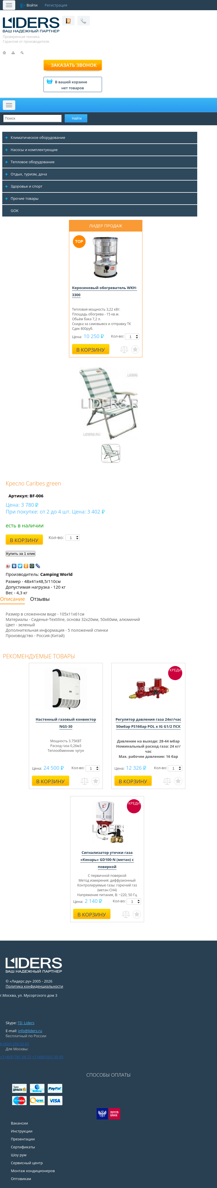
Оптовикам (21, 1178)
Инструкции (21, 1131)
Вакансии (19, 1123)
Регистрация (56, 5)
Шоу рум (18, 1154)
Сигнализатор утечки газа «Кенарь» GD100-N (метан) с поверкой (107, 859)
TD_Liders (26, 1022)
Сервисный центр (27, 1162)
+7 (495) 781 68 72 (15, 1056)
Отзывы (40, 598)
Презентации (23, 1139)
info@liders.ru (30, 1030)
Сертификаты (23, 1146)
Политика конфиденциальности (34, 986)
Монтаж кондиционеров (33, 1170)
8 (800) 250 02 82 (14, 1043)
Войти (32, 5)
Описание (12, 598)
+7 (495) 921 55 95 (47, 1056)
